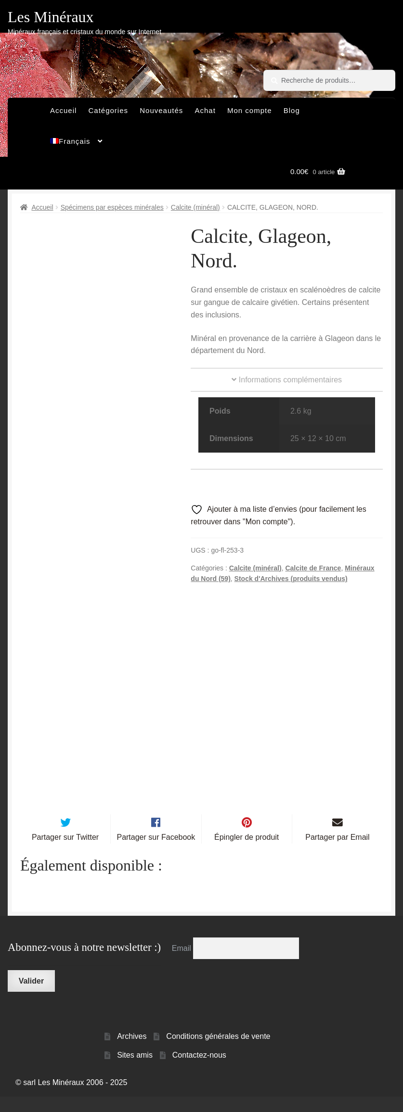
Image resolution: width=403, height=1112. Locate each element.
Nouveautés (161, 110)
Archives (131, 1052)
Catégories (109, 110)
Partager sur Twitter (65, 853)
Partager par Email (337, 853)
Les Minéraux (51, 16)
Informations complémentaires (287, 380)
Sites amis (135, 1071)
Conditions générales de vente (218, 1052)
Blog (292, 110)
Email (182, 964)
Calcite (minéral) (195, 207)
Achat (205, 110)
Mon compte (249, 110)
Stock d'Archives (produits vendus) (291, 578)
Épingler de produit (246, 853)
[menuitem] (76, 143)
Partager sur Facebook (156, 853)
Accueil (63, 110)
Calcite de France (313, 568)
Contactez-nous (199, 1071)
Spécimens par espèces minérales (112, 207)
